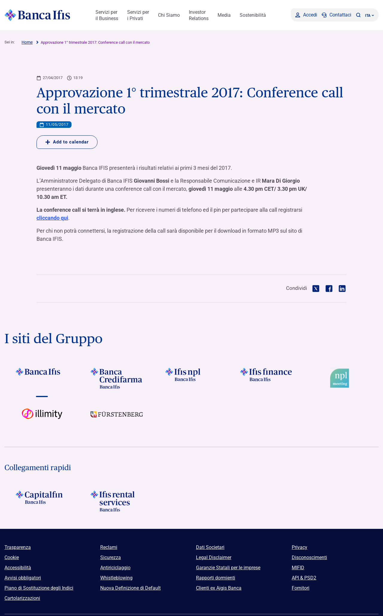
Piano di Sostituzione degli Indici (38, 588)
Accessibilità (17, 567)
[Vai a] (41, 378)
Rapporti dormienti (215, 578)
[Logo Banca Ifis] (37, 15)
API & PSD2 (304, 578)
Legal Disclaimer (213, 557)
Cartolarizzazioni (22, 598)
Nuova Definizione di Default (130, 588)
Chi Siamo (169, 15)
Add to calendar (67, 142)
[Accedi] (306, 15)
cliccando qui (52, 218)
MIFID (298, 567)
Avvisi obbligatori (22, 578)
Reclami (108, 547)
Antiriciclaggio (115, 567)
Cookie (11, 557)
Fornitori (300, 588)
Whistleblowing (116, 578)
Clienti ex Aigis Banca (218, 588)
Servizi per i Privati (138, 15)
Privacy (299, 547)
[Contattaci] (336, 15)
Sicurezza (110, 557)
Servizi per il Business (106, 15)
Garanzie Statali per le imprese (228, 567)
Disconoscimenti (309, 557)
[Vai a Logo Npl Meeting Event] (341, 378)
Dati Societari (210, 547)
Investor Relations (199, 15)
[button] (358, 15)
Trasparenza (17, 547)
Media (224, 15)
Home (27, 42)
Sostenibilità (253, 15)
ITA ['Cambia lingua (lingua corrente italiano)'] (369, 15)
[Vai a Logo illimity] (41, 419)
